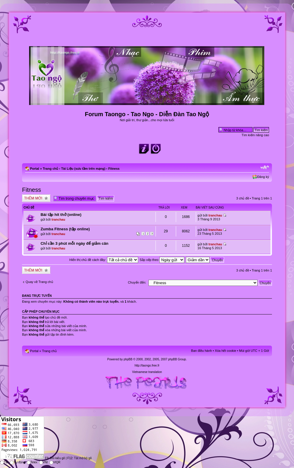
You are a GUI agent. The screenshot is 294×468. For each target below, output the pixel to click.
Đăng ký (263, 177)
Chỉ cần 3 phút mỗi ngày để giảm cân (74, 243)
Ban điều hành (201, 350)
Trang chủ (50, 168)
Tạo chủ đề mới (36, 198)
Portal (34, 168)
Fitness (114, 168)
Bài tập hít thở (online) (61, 214)
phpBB (127, 359)
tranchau (58, 219)
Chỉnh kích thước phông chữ (264, 167)
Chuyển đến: (137, 282)
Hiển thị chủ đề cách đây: (103, 260)
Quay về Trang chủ (39, 282)
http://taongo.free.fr (147, 365)
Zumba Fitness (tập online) (65, 229)
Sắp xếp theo (162, 260)
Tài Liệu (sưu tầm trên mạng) (83, 168)
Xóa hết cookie (225, 350)
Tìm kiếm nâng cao (255, 135)
